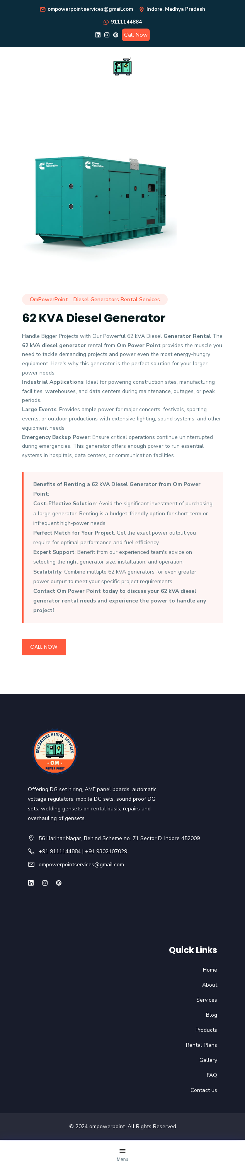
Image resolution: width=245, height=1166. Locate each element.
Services (206, 1000)
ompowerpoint (107, 1126)
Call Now (136, 35)
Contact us (204, 1090)
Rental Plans (201, 1045)
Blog (211, 1015)
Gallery (208, 1060)
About (209, 985)
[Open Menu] (122, 1154)
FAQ (212, 1075)
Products (206, 1030)
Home (210, 970)
